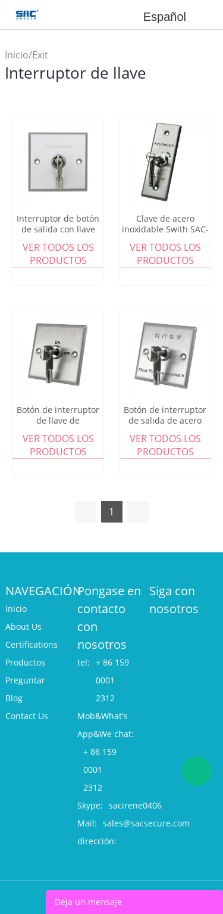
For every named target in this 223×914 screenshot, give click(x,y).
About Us (23, 626)
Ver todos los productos (58, 254)
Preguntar (25, 680)
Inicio (17, 54)
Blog (14, 698)
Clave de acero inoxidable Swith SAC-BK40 (165, 229)
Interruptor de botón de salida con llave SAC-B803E (58, 229)
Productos (25, 662)
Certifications (31, 644)
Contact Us (26, 716)
